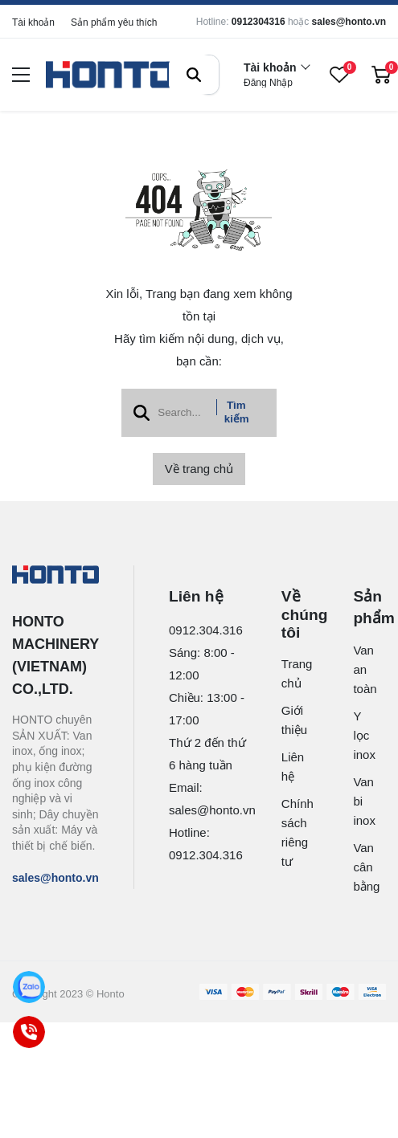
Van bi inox (360, 801)
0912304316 (258, 21)
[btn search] (194, 74)
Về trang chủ (199, 468)
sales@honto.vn (349, 21)
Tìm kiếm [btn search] (236, 412)
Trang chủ (290, 673)
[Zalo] (29, 987)
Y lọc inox (360, 735)
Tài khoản (33, 22)
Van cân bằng (360, 867)
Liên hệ (290, 766)
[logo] (110, 75)
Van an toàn (360, 669)
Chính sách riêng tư (290, 832)
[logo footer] (55, 575)
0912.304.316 (206, 630)
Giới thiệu (290, 720)
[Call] (29, 1032)
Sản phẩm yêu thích (114, 22)
